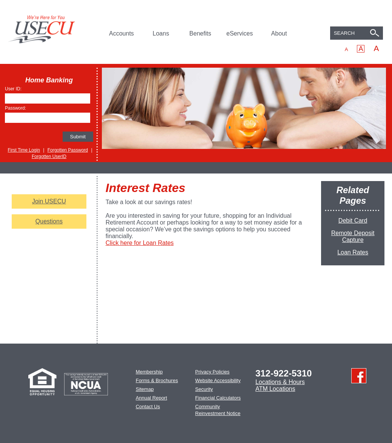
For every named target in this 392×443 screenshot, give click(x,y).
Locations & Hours (280, 382)
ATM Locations (275, 389)
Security (204, 389)
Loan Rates (352, 252)
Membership (149, 372)
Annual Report (151, 398)
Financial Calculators (218, 398)
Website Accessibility (217, 380)
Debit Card (352, 220)
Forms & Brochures (157, 380)
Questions (49, 221)
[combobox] (356, 33)
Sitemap (145, 389)
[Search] (375, 34)
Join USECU (49, 201)
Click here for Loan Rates (140, 243)
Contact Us (148, 406)
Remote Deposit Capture (353, 236)
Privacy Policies (212, 372)
